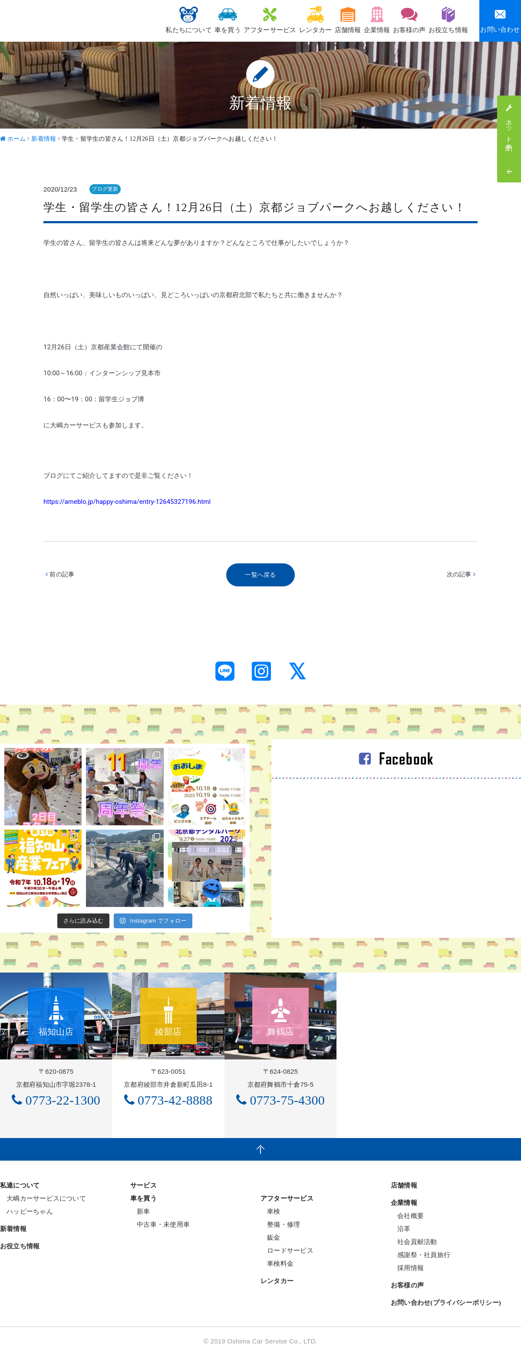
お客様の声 (398, 20)
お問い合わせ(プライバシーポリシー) (446, 1307)
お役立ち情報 (444, 20)
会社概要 (407, 1220)
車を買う (180, 20)
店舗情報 (322, 20)
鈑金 (270, 1242)
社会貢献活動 (414, 1246)
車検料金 (276, 1268)
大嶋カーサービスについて (43, 1203)
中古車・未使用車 (160, 1229)
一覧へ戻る (260, 575)
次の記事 (460, 575)
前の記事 (61, 575)
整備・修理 (280, 1229)
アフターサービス (229, 20)
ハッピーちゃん (26, 1216)
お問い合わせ (499, 20)
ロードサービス (286, 1255)
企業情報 (358, 20)
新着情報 (13, 1233)
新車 (140, 1216)
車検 (270, 1216)
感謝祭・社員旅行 (420, 1259)
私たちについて (134, 20)
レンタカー (282, 20)
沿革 (401, 1233)
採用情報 (407, 1272)
